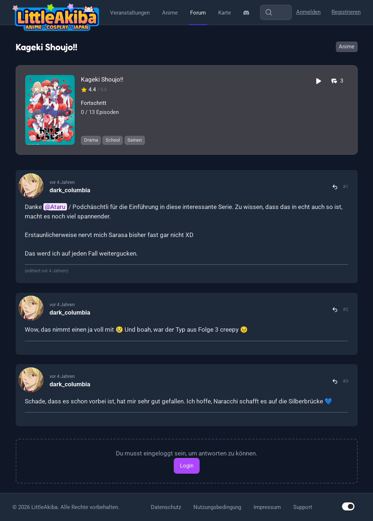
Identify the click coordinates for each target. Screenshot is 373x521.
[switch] (348, 506)
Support (302, 507)
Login (186, 465)
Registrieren (346, 12)
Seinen (134, 140)
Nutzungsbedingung (217, 507)
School (113, 140)
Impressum (267, 507)
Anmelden (308, 12)
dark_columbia (70, 190)
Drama (91, 140)
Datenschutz (166, 507)
